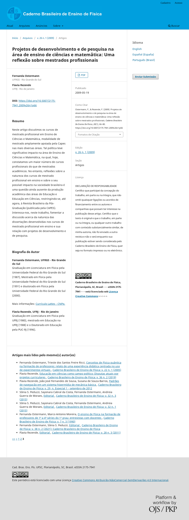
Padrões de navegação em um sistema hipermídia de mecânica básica (69, 382)
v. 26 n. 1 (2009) (45, 38)
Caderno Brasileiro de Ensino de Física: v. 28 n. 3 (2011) (86, 432)
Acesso (178, 2)
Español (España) (143, 54)
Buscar (174, 25)
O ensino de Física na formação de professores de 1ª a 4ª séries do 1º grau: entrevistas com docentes (70, 416)
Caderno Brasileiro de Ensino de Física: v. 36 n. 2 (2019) (82, 377)
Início (15, 38)
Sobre (57, 25)
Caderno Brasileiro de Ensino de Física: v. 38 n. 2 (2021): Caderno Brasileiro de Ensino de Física (69, 427)
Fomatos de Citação (89, 134)
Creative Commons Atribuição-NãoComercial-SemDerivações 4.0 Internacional (120, 480)
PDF (82, 75)
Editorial (49, 395)
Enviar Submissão (145, 76)
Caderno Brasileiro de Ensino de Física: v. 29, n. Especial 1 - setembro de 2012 (70, 386)
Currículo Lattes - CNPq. (50, 304)
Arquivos (24, 25)
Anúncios (41, 25)
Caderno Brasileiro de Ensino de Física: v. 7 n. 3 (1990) (67, 419)
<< (13, 439)
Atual (10, 25)
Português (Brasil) (144, 60)
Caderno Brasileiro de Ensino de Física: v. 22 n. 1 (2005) (87, 370)
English (137, 49)
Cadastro (166, 2)
